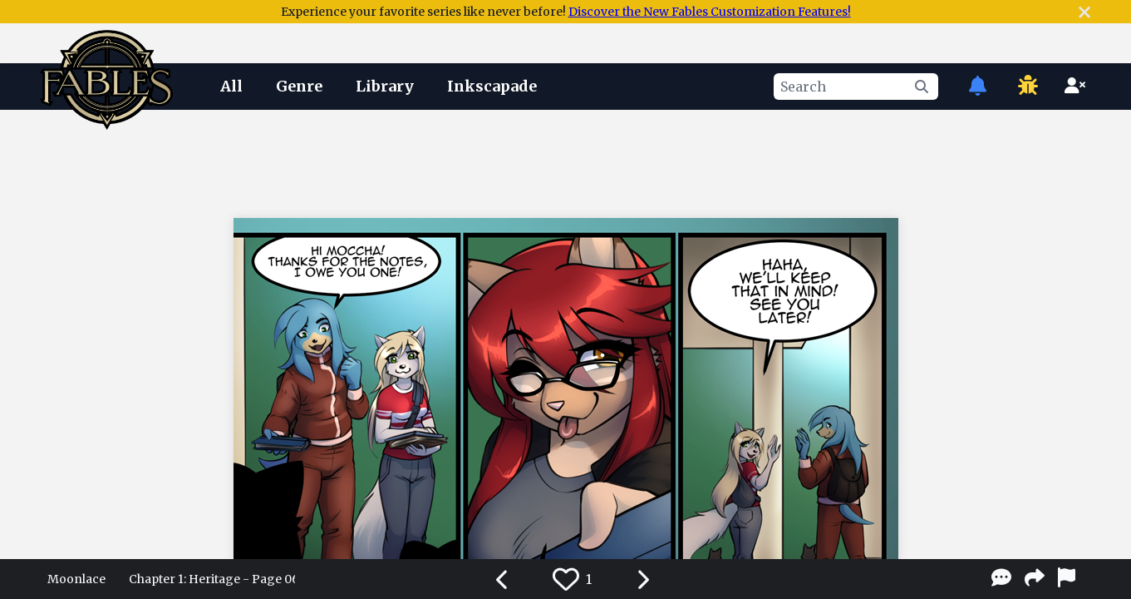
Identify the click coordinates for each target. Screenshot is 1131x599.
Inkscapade (492, 86)
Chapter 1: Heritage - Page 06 (212, 579)
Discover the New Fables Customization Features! (709, 11)
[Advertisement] (565, 160)
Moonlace (76, 579)
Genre (299, 86)
